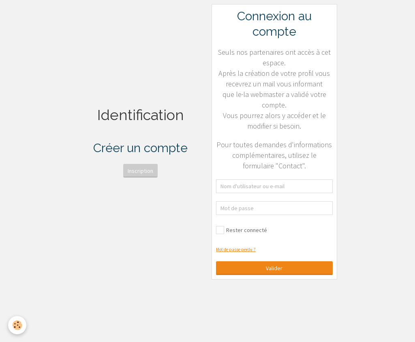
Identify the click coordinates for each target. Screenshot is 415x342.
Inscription (140, 170)
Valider (274, 268)
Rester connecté (241, 230)
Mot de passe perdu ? (236, 249)
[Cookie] (17, 325)
